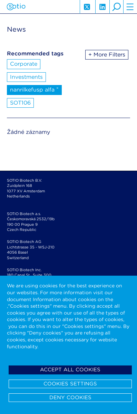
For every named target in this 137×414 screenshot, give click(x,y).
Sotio (16, 7)
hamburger (130, 7)
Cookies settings (70, 384)
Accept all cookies (70, 370)
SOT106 (20, 102)
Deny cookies (70, 397)
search (116, 7)
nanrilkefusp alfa (34, 89)
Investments (26, 77)
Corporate (23, 64)
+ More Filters (106, 54)
